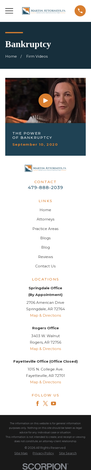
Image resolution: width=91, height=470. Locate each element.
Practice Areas (45, 228)
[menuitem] (21, 453)
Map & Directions (45, 315)
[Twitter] (45, 403)
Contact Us (45, 266)
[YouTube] (53, 403)
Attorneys (45, 219)
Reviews (45, 257)
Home (45, 210)
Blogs (45, 238)
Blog (45, 247)
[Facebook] (37, 403)
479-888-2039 (45, 187)
